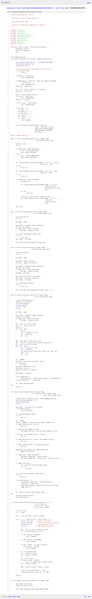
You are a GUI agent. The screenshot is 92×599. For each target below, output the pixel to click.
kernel (67, 8)
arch (57, 8)
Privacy (14, 596)
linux (18, 8)
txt (85, 596)
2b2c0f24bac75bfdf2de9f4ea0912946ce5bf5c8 (37, 8)
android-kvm (11, 8)
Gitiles (9, 596)
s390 (62, 8)
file (39, 12)
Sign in (88, 2)
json (89, 596)
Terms (18, 596)
